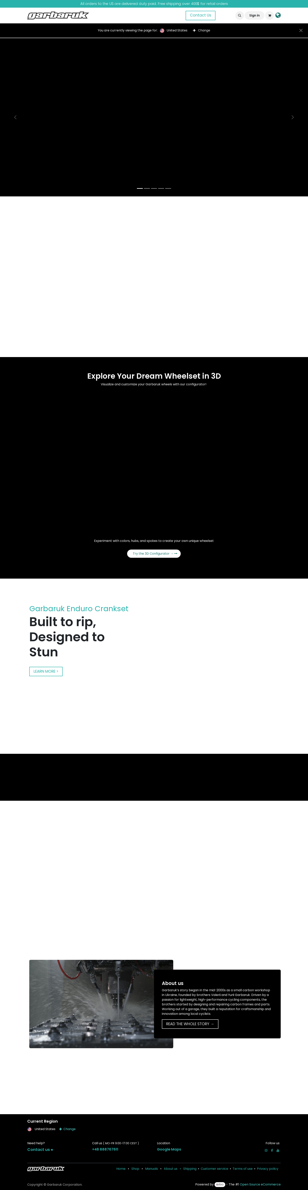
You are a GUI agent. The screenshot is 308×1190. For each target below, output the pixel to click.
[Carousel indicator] (140, 188)
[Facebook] (272, 1150)
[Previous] (15, 117)
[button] (239, 15)
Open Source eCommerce (260, 1184)
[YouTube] (278, 1150)
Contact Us (200, 15)
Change (201, 30)
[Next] (292, 117)
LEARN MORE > (46, 671)
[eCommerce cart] (269, 15)
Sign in (254, 15)
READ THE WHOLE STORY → (190, 1024)
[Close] (301, 30)
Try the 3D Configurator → (155, 553)
